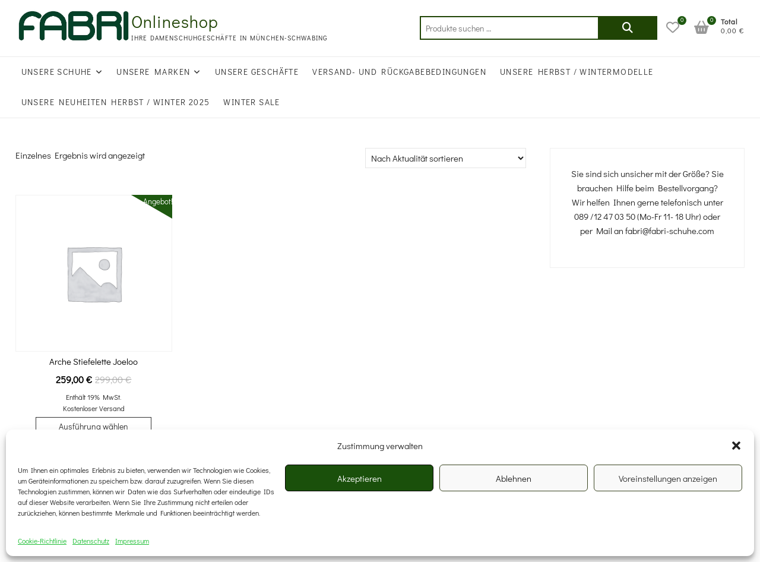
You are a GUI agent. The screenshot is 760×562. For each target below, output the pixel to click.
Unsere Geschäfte (257, 71)
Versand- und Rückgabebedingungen (399, 71)
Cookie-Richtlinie (42, 540)
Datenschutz (90, 540)
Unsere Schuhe (56, 71)
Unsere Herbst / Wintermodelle (577, 71)
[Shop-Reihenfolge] (445, 158)
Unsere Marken (153, 71)
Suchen (627, 28)
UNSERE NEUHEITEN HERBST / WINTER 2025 (115, 102)
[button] (736, 446)
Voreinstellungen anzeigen (668, 478)
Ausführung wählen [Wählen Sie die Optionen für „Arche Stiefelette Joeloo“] (93, 426)
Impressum (132, 540)
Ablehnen (513, 478)
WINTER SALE (251, 102)
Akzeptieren (359, 478)
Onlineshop (174, 21)
